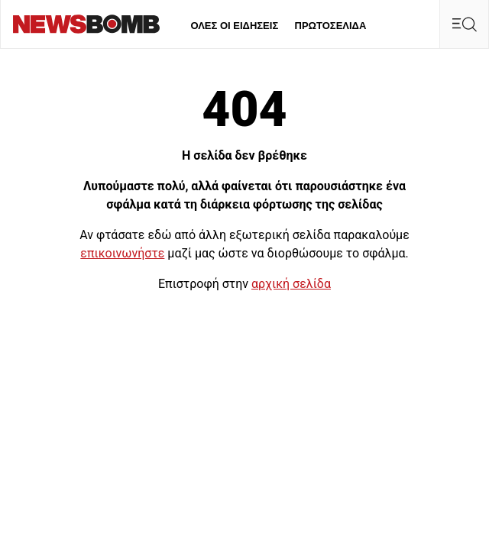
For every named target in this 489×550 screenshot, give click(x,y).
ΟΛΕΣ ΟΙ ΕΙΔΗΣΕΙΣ (234, 25)
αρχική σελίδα (291, 284)
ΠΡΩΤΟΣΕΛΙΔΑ (331, 25)
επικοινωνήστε (122, 253)
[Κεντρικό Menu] (463, 24)
